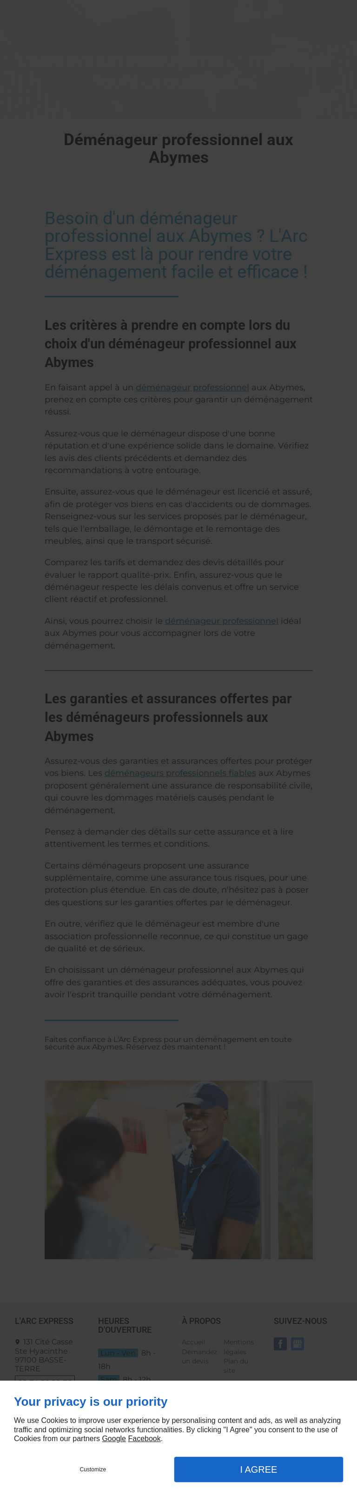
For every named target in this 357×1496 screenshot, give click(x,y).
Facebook (144, 1439)
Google (114, 1439)
